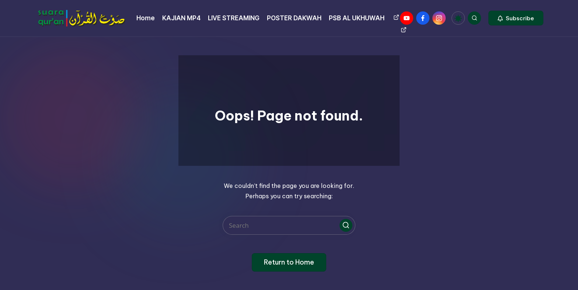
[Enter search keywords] (289, 225)
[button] (515, 18)
